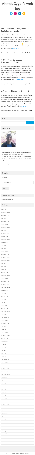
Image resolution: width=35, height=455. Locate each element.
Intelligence (15, 52)
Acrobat (22, 110)
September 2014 (5, 260)
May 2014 (3, 263)
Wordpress (26, 453)
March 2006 (4, 428)
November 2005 (5, 440)
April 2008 (3, 353)
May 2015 (3, 248)
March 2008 (4, 356)
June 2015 (3, 245)
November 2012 (5, 284)
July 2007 (3, 380)
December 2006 (5, 401)
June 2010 (3, 314)
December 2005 (5, 437)
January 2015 (4, 251)
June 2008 (3, 347)
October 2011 (4, 296)
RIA (15, 110)
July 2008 (3, 344)
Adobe (9, 110)
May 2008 (3, 350)
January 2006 (4, 434)
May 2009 (3, 326)
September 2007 (5, 374)
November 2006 (5, 404)
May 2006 (3, 422)
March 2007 (4, 392)
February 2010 (5, 317)
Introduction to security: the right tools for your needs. (15, 30)
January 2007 (4, 398)
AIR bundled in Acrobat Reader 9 (15, 91)
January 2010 (4, 320)
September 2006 (5, 410)
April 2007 (3, 389)
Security (24, 52)
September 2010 (5, 311)
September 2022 (5, 212)
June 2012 (3, 293)
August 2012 (4, 290)
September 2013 (5, 275)
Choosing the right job (7, 199)
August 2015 (4, 242)
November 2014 (5, 257)
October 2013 (4, 272)
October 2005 (4, 443)
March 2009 (4, 329)
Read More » (15, 48)
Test (8, 84)
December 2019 (5, 221)
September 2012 (5, 287)
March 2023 (4, 209)
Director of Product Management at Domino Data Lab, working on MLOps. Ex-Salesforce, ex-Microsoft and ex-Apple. (17, 158)
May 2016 (3, 230)
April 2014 (3, 266)
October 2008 (4, 338)
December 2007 (5, 365)
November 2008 (5, 335)
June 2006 (3, 419)
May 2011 (3, 302)
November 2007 (5, 368)
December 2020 (5, 215)
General (9, 52)
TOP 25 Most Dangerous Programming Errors (11, 61)
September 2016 (5, 227)
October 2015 (4, 236)
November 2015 (5, 233)
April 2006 (3, 425)
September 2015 (5, 239)
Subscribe (5, 189)
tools (28, 52)
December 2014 (5, 254)
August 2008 (4, 341)
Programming (21, 84)
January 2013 (4, 278)
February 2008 (5, 359)
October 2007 (4, 371)
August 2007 (4, 377)
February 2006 (5, 431)
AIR (12, 110)
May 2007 (3, 386)
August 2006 (4, 413)
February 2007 (5, 395)
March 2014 (4, 269)
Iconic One (8, 453)
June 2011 (3, 299)
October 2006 (4, 407)
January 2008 (4, 362)
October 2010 (4, 308)
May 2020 (3, 218)
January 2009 (4, 332)
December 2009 (5, 323)
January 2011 (4, 305)
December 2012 (5, 281)
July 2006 (3, 416)
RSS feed (4, 177)
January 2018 (4, 224)
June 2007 (3, 383)
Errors (15, 84)
